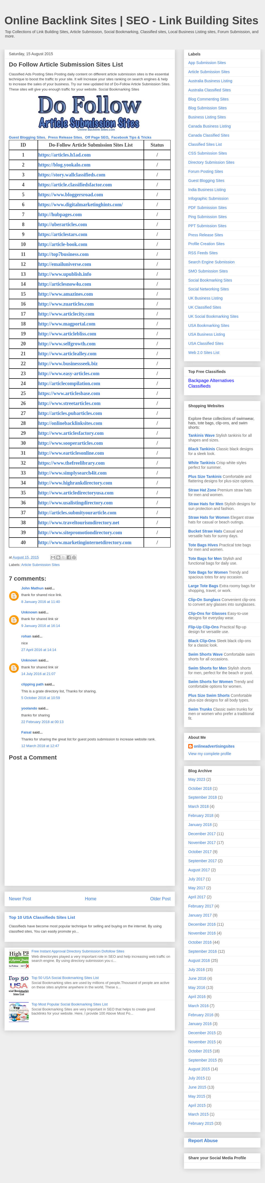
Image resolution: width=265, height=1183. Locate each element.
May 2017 (196, 888)
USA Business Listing (206, 334)
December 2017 (202, 834)
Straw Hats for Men (205, 504)
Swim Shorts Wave (205, 654)
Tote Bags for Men (205, 558)
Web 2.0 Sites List (203, 352)
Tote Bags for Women (208, 572)
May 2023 (196, 779)
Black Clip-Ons (202, 641)
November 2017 (202, 842)
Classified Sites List (205, 144)
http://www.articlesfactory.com (71, 433)
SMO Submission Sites (208, 271)
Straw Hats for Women (208, 517)
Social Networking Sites (208, 289)
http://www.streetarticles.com (69, 403)
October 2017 (200, 851)
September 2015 (202, 1060)
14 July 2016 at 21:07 (38, 674)
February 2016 (200, 1015)
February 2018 (200, 815)
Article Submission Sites (40, 565)
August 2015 (199, 1069)
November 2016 (202, 933)
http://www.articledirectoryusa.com (76, 493)
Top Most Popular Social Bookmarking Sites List (69, 1004)
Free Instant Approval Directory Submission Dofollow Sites (77, 951)
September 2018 (202, 797)
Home (91, 898)
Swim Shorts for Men (207, 668)
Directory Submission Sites (211, 162)
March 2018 (198, 806)
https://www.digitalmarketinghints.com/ (80, 204)
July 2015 (196, 1078)
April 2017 (197, 897)
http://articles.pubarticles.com (70, 413)
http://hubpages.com (60, 214)
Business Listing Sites (207, 117)
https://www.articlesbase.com (69, 393)
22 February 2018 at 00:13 (42, 722)
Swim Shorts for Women (210, 681)
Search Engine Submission (211, 262)
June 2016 (197, 978)
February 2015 (200, 1123)
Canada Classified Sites (208, 135)
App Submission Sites (207, 62)
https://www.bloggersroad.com (70, 194)
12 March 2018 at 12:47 (40, 746)
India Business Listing (207, 189)
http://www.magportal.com (67, 324)
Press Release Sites (65, 137)
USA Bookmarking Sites (208, 325)
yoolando (29, 708)
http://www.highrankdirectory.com (75, 483)
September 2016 (202, 951)
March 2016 (198, 1006)
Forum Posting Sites (205, 171)
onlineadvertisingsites (214, 746)
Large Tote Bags (203, 586)
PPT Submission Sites (207, 226)
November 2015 (202, 1042)
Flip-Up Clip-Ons (203, 627)
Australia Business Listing (210, 81)
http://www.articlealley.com (67, 353)
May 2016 (196, 987)
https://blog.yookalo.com (64, 165)
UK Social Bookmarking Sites (213, 316)
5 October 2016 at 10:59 (40, 698)
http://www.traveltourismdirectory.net (79, 522)
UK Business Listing (205, 298)
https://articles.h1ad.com (64, 155)
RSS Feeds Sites (203, 253)
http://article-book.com (62, 244)
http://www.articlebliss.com (67, 334)
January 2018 (200, 824)
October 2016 (200, 942)
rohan (26, 636)
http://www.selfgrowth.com (67, 343)
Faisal (26, 732)
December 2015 (202, 1033)
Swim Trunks (200, 709)
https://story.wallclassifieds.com (71, 175)
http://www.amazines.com (65, 294)
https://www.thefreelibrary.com (71, 463)
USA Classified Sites (206, 343)
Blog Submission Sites (207, 108)
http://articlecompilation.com (69, 383)
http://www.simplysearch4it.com (72, 473)
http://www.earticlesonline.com (71, 453)
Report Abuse (203, 1140)
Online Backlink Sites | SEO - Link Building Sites (131, 20)
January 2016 (200, 1023)
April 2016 (197, 996)
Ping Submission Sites (207, 217)
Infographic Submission (208, 198)
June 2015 (197, 1087)
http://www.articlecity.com (66, 314)
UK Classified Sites (204, 307)
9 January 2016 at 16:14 (40, 626)
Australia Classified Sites (209, 90)
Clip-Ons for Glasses (207, 613)
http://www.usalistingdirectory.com (75, 503)
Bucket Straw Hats (205, 531)
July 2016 (196, 969)
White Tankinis (201, 463)
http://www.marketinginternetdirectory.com (85, 542)
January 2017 (200, 915)
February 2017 (200, 906)
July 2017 (196, 879)
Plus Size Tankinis (205, 476)
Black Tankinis (201, 449)
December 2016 (202, 924)
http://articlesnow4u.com (64, 284)
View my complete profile (209, 753)
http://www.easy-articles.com (69, 373)
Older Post (160, 898)
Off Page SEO (96, 137)
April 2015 (197, 1105)
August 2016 (199, 960)
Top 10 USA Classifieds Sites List (42, 917)
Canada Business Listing (209, 126)
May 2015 (196, 1096)
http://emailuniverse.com (64, 264)
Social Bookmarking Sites (210, 280)
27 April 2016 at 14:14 (38, 650)
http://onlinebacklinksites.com (70, 423)
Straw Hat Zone (202, 490)
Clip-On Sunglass (204, 599)
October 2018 (200, 788)
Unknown (29, 612)
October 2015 (200, 1051)
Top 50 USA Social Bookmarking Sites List (65, 978)
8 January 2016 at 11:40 (40, 602)
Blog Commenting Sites (208, 99)
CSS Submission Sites (207, 153)
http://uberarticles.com (62, 224)
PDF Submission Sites (207, 207)
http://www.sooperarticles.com (70, 443)
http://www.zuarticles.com (66, 304)
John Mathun (32, 588)
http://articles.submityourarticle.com (77, 512)
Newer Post (20, 898)
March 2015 (198, 1114)
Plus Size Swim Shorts (209, 695)
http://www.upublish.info (64, 274)
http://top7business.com (63, 254)
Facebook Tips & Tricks (131, 137)
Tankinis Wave (201, 435)
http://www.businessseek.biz (68, 363)
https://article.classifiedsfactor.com (75, 184)
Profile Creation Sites (206, 244)
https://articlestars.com (62, 234)
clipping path (32, 684)
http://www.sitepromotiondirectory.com (80, 532)
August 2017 (199, 870)
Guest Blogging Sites (27, 137)
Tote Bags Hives (203, 545)
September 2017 (202, 861)
